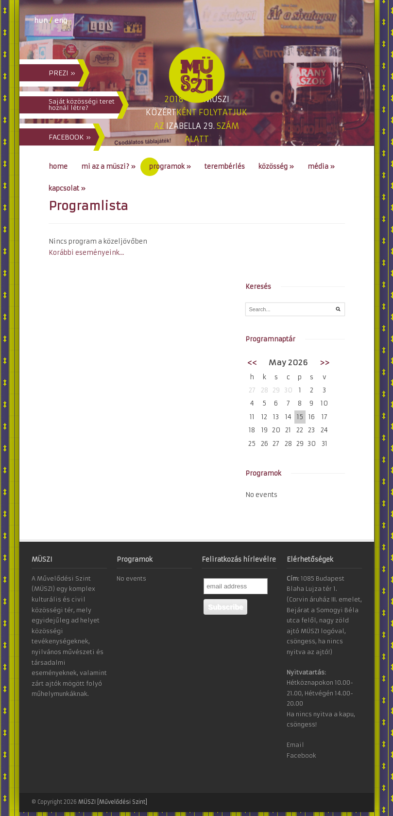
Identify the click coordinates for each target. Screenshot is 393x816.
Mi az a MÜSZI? (108, 166)
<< (252, 362)
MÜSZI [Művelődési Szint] (112, 801)
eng (60, 20)
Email (295, 744)
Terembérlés (225, 166)
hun (41, 20)
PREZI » (62, 73)
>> (324, 362)
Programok (170, 166)
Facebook (301, 755)
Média (321, 166)
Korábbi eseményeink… (86, 252)
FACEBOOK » (70, 137)
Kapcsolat (67, 188)
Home (58, 166)
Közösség (276, 166)
